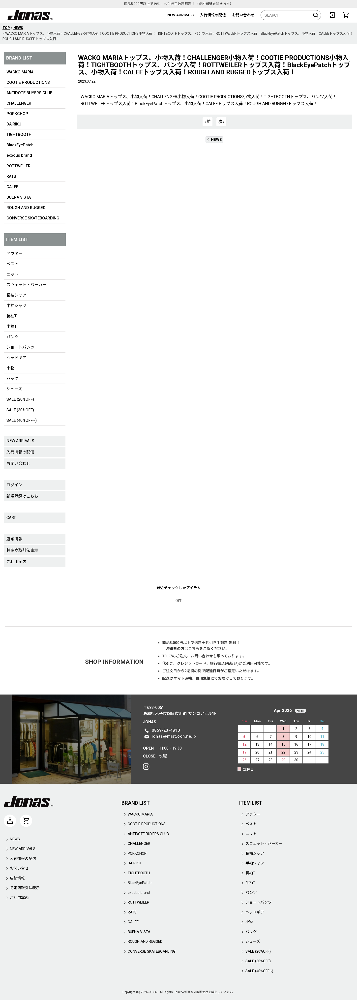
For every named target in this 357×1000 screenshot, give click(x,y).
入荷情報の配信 (213, 15)
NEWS (214, 139)
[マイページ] (10, 821)
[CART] (346, 15)
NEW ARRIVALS (180, 15)
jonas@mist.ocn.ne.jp (174, 736)
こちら (193, 648)
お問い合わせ (243, 15)
